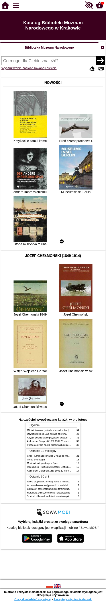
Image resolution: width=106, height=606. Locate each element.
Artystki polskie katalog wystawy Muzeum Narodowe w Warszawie (59, 437)
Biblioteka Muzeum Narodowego (49, 47)
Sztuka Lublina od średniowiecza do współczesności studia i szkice (60, 496)
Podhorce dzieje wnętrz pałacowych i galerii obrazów (53, 445)
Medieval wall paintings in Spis (42, 463)
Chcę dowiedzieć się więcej (32, 599)
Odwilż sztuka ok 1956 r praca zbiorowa (47, 434)
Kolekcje (51, 68)
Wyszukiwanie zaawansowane (22, 68)
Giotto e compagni (36, 459)
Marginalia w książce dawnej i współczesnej (49, 493)
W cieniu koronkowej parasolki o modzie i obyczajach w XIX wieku (59, 485)
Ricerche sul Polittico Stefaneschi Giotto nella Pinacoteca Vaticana (60, 467)
